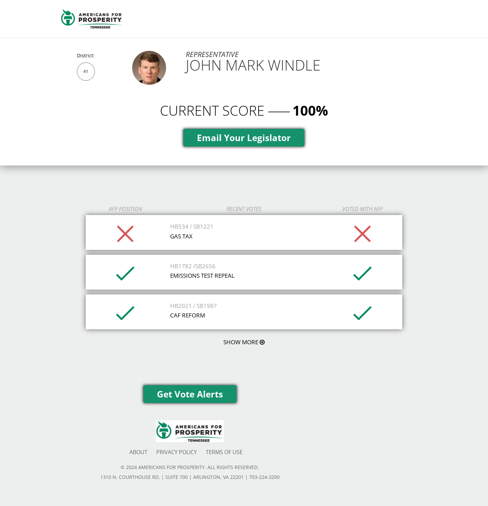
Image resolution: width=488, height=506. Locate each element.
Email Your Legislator (244, 138)
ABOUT (138, 452)
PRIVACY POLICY (176, 452)
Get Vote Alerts (190, 394)
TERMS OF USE (224, 452)
